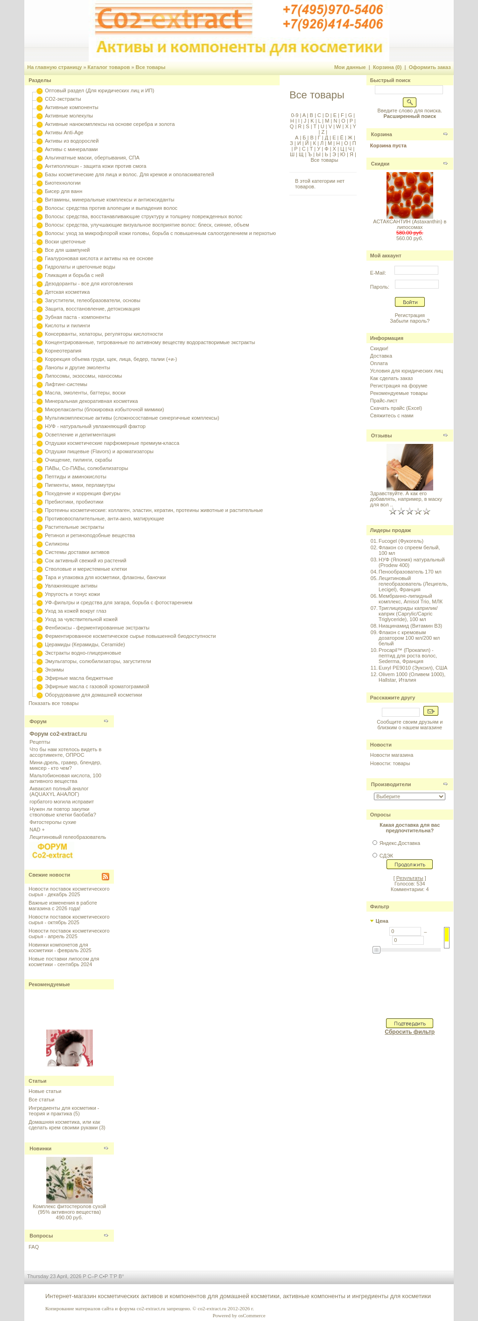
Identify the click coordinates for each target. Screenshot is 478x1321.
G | (351, 115)
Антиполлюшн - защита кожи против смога (95, 166)
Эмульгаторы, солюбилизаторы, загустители (98, 661)
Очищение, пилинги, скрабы (78, 460)
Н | (339, 143)
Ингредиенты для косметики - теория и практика (63, 1110)
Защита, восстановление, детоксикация (92, 308)
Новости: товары (390, 763)
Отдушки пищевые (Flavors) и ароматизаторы (99, 451)
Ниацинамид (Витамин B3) (410, 626)
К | (314, 143)
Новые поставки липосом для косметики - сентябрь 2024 (63, 961)
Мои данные (350, 67)
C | (320, 115)
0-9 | (296, 115)
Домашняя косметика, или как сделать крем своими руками (64, 1124)
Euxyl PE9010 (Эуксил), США (413, 668)
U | (323, 126)
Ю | (343, 154)
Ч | (350, 149)
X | (347, 126)
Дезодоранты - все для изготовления (89, 283)
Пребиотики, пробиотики (74, 502)
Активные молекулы (69, 115)
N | (336, 121)
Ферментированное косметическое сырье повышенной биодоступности (130, 636)
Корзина (381, 134)
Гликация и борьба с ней (74, 275)
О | (347, 143)
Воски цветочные (65, 241)
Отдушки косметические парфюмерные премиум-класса (112, 443)
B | (312, 115)
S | (308, 126)
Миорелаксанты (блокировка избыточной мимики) (104, 409)
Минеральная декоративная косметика (91, 401)
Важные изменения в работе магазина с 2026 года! (62, 905)
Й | (308, 143)
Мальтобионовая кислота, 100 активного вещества (65, 778)
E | (335, 115)
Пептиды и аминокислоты (75, 476)
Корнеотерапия (63, 350)
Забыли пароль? (409, 321)
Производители (391, 784)
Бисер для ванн (63, 191)
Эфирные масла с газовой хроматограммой (97, 686)
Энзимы (54, 669)
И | (300, 143)
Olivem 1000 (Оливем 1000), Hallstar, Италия (412, 677)
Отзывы (381, 435)
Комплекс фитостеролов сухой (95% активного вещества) (69, 1209)
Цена (382, 921)
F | (343, 115)
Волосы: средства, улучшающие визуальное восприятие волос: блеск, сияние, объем (147, 225)
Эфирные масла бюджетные (79, 678)
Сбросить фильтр (410, 1032)
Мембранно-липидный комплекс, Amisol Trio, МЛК (411, 598)
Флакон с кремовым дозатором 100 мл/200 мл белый (409, 637)
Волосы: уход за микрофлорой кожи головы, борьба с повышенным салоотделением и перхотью (160, 233)
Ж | (350, 137)
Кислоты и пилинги (67, 325)
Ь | (327, 154)
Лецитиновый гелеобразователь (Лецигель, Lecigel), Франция (413, 583)
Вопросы (41, 1235)
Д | (327, 137)
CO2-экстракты (63, 99)
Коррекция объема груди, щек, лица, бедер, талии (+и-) (111, 359)
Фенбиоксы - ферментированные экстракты (97, 627)
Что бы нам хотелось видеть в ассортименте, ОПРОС (65, 752)
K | (312, 121)
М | (330, 143)
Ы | (319, 154)
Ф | (327, 149)
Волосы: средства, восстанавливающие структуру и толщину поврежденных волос (143, 216)
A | (304, 115)
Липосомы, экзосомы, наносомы (83, 376)
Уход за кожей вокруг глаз (75, 611)
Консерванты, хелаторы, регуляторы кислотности (104, 334)
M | (327, 121)
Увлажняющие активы (71, 585)
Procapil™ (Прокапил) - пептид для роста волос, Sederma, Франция (408, 655)
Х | (335, 149)
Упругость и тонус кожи (72, 594)
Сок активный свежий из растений (86, 560)
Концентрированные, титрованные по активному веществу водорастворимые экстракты (150, 342)
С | (305, 149)
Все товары (150, 67)
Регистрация (410, 315)
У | (319, 149)
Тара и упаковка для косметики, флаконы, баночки (105, 577)
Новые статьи (44, 1091)
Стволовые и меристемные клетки (86, 569)
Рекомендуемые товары (399, 393)
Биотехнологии (62, 183)
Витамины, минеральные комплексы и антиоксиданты (109, 199)
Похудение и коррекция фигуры (82, 493)
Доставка (381, 356)
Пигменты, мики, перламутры (80, 485)
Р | (296, 149)
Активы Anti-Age (64, 132)
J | (305, 121)
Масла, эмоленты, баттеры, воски (85, 392)
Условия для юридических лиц (406, 370)
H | (293, 121)
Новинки (40, 1148)
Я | (352, 154)
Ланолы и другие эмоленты (77, 367)
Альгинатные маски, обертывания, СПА (92, 157)
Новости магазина (391, 755)
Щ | (301, 154)
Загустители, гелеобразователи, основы (92, 300)
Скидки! (379, 348)
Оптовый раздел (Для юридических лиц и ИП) (99, 90)
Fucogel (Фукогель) (401, 541)
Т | (312, 149)
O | (344, 121)
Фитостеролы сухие (52, 822)
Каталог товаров (109, 67)
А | (297, 137)
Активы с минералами (71, 149)
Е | (334, 137)
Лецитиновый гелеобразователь (67, 837)
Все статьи (41, 1099)
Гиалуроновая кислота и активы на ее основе (99, 258)
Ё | (342, 137)
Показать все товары (53, 703)
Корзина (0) (387, 67)
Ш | (293, 154)
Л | (322, 143)
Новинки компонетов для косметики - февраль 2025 (59, 947)
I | (299, 121)
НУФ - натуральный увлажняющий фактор (95, 426)
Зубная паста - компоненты (77, 317)
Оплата (379, 363)
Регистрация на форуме (399, 385)
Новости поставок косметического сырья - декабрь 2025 (68, 891)
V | (331, 126)
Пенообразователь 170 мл (410, 571)
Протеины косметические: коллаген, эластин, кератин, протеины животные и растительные (154, 510)
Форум (38, 721)
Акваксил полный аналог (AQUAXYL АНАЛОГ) (58, 791)
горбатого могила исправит (61, 801)
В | (312, 137)
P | (352, 121)
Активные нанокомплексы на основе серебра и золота (110, 124)
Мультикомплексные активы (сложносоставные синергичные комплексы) (132, 418)
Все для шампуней (67, 250)
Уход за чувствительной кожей (81, 619)
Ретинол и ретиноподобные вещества (90, 535)
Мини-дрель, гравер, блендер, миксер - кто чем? (65, 765)
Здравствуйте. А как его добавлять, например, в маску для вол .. (406, 499)
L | (320, 121)
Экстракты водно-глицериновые (83, 653)
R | (300, 126)
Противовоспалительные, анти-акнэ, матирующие (104, 518)
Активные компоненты (71, 107)
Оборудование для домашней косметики (93, 695)
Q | (293, 126)
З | (293, 143)
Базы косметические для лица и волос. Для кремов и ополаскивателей (129, 174)
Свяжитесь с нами (392, 415)
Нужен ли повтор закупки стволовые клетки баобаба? (62, 811)
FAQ (33, 1247)
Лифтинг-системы (66, 384)
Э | (335, 154)
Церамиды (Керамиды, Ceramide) (85, 644)
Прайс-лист (384, 400)
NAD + (37, 829)
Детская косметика (67, 292)
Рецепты (39, 742)
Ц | (343, 149)
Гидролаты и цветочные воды (80, 267)
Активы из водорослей (71, 141)
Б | (305, 137)
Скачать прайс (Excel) (396, 408)
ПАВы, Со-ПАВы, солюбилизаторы (86, 468)
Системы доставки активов (77, 552)
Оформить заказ (430, 67)
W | (339, 126)
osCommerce (251, 1315)
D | (328, 115)
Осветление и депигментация (80, 434)
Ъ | (310, 154)
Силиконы (57, 543)
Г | (319, 137)
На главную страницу (54, 67)
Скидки (380, 163)
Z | (323, 132)
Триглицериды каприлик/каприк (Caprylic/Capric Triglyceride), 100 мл (408, 613)
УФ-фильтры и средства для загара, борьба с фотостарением (118, 602)
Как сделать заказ (391, 378)
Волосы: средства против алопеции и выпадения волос (111, 208)
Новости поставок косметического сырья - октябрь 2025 (68, 919)
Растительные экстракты (74, 527)
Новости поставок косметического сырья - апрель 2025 (68, 933)
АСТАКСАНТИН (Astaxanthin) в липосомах (409, 224)
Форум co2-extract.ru (58, 734)
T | (315, 126)
